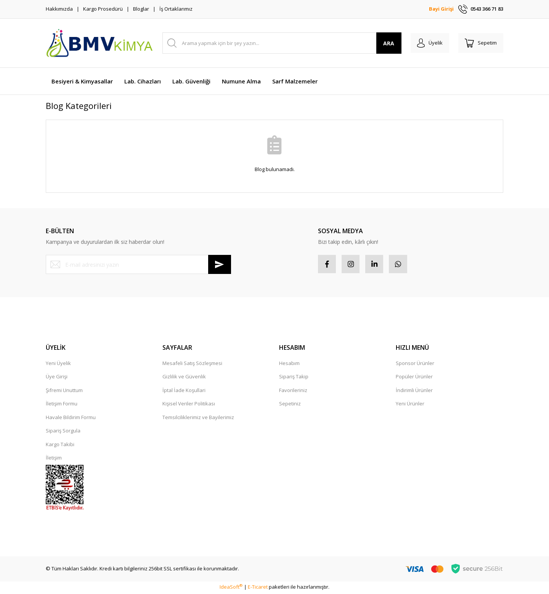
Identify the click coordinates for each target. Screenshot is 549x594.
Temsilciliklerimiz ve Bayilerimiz (198, 418)
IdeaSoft (231, 587)
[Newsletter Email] (138, 264)
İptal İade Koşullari (183, 390)
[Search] (279, 43)
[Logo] (99, 43)
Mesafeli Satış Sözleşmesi (192, 363)
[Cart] (479, 43)
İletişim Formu (61, 404)
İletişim (54, 458)
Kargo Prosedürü (103, 8)
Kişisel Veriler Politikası (188, 404)
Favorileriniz (293, 390)
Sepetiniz (290, 404)
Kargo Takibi (60, 445)
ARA (384, 43)
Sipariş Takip (293, 377)
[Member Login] (426, 43)
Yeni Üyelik (58, 363)
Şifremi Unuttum (64, 390)
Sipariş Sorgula (63, 431)
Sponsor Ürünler (415, 363)
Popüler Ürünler (414, 377)
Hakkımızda (59, 8)
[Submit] (219, 264)
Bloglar (141, 8)
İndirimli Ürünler (414, 390)
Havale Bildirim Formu (71, 418)
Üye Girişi (56, 377)
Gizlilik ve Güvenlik (184, 377)
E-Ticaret (258, 587)
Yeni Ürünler (410, 404)
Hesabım (289, 363)
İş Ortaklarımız (176, 8)
